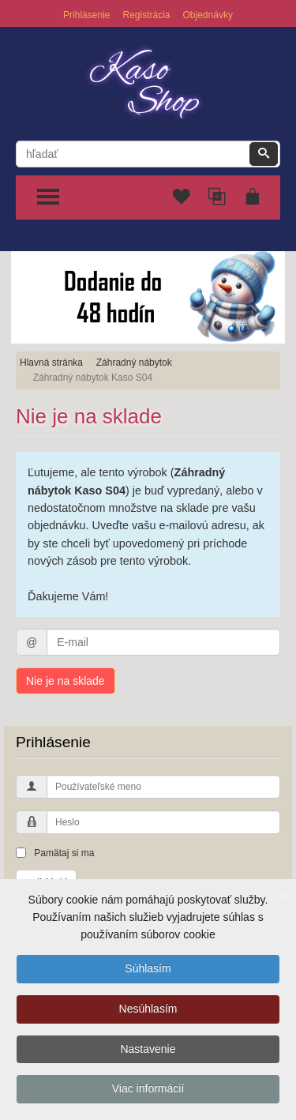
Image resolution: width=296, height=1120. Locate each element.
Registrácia (146, 15)
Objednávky (208, 15)
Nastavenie (147, 1050)
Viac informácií (148, 1090)
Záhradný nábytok (134, 362)
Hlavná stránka (51, 362)
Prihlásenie (86, 15)
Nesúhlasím (148, 1010)
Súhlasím (147, 970)
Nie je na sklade (65, 681)
